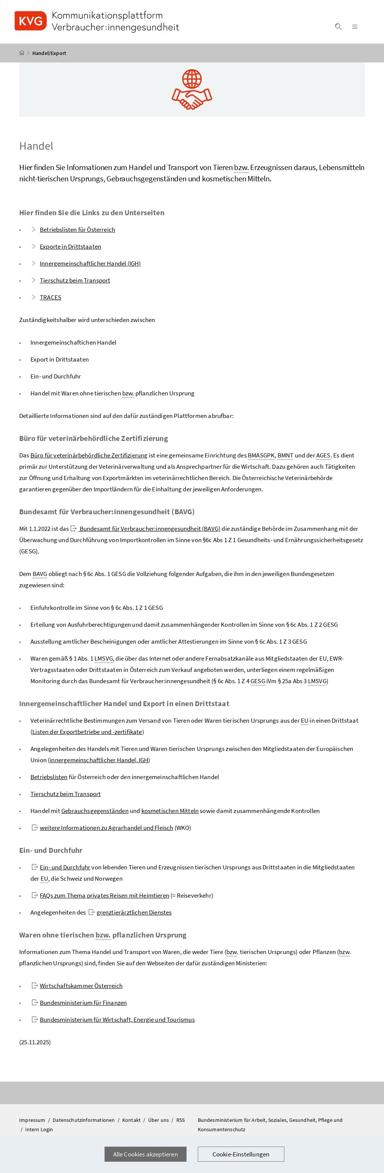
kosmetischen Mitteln (170, 811)
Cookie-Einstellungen (241, 1154)
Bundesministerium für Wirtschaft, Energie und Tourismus (113, 1019)
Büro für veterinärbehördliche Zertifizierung (89, 455)
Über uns (159, 1120)
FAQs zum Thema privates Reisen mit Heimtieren (100, 895)
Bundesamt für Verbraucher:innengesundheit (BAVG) (145, 528)
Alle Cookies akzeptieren (145, 1154)
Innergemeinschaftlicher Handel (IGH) (85, 263)
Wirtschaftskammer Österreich (77, 986)
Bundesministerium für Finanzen (79, 1002)
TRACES (45, 297)
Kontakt (132, 1120)
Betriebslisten (48, 777)
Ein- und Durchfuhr (61, 867)
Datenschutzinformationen (84, 1120)
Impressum (33, 1120)
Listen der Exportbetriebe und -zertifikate (87, 732)
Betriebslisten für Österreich (72, 229)
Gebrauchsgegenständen (95, 811)
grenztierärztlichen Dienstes (130, 912)
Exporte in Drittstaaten (65, 246)
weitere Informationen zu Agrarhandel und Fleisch (102, 828)
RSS (180, 1120)
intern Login (39, 1129)
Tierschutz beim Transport (70, 280)
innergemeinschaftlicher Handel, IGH (99, 760)
